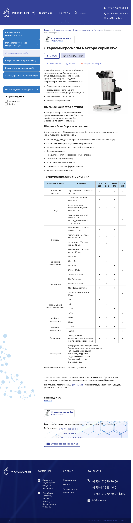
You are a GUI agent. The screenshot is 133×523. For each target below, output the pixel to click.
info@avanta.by (114, 17)
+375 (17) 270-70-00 (117, 7)
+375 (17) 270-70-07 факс (70, 437)
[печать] (71, 63)
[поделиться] (53, 63)
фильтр (53, 55)
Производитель (16, 96)
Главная (48, 30)
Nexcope (48, 400)
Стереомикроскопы (62, 30)
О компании (46, 12)
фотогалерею (78, 384)
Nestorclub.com (120, 520)
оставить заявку (75, 55)
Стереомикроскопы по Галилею (87, 30)
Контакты (64, 12)
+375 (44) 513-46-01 (117, 13)
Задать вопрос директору (70, 490)
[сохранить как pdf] (91, 63)
